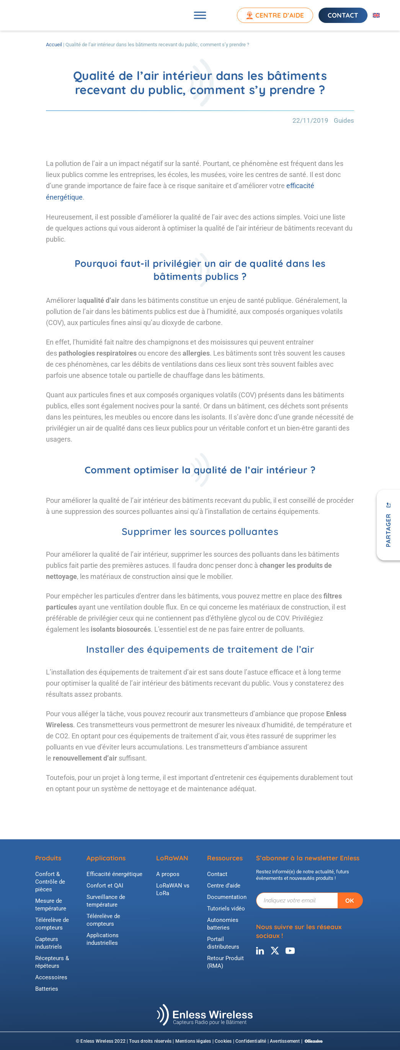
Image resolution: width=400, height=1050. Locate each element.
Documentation (227, 896)
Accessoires (51, 976)
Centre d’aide (279, 15)
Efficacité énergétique (114, 873)
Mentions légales (193, 1040)
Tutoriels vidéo (226, 907)
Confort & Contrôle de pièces (50, 881)
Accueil (54, 44)
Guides (344, 120)
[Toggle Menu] (200, 15)
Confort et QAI (105, 884)
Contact (342, 15)
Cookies (223, 1040)
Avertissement (285, 1040)
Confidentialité (250, 1040)
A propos (168, 873)
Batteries (46, 988)
